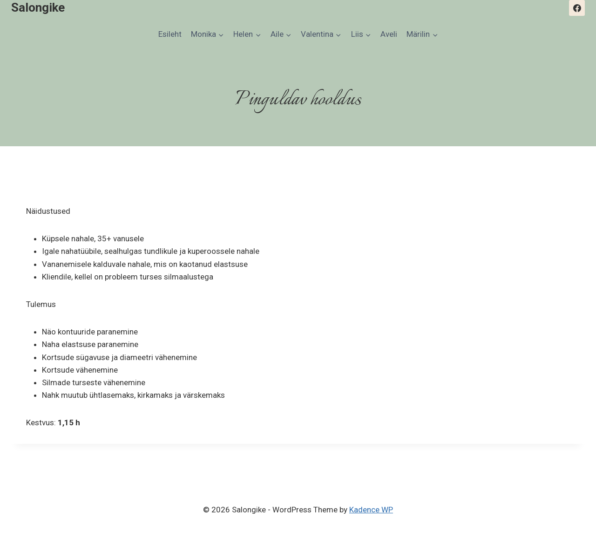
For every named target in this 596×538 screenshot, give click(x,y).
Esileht (170, 34)
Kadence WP (371, 509)
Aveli (388, 34)
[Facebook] (577, 8)
